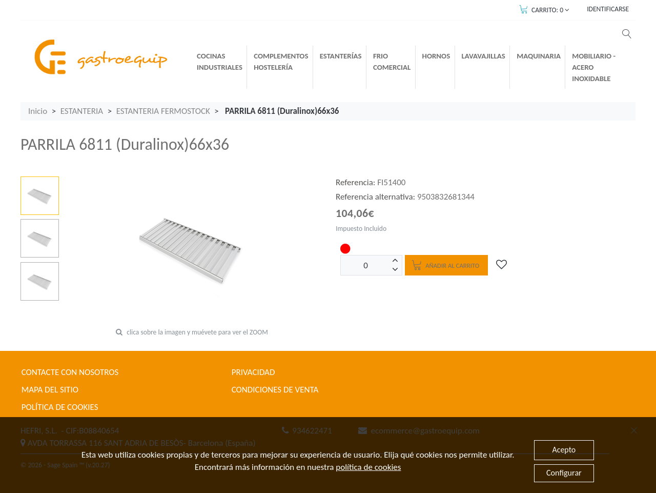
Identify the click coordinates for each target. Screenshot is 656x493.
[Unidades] (366, 265)
